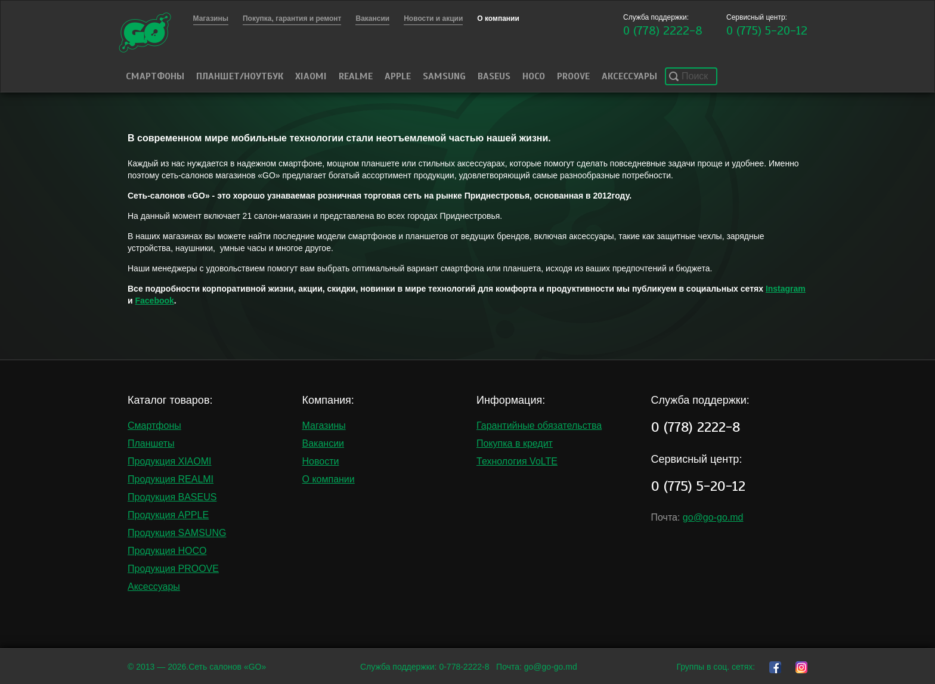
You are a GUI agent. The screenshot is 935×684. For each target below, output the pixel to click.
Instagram (786, 288)
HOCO (533, 76)
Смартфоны (155, 76)
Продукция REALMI (170, 479)
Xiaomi (311, 76)
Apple (398, 76)
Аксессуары (629, 76)
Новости (320, 461)
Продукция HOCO (167, 551)
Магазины (324, 425)
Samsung (444, 76)
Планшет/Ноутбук (239, 76)
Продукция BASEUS (172, 497)
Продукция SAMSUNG (177, 533)
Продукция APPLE (168, 515)
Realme (356, 76)
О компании (328, 479)
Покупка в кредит (514, 443)
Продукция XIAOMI (170, 461)
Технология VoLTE (517, 461)
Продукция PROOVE (173, 569)
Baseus (494, 76)
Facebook (154, 300)
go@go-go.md (713, 517)
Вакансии (323, 443)
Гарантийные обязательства (539, 425)
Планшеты (151, 443)
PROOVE (573, 76)
